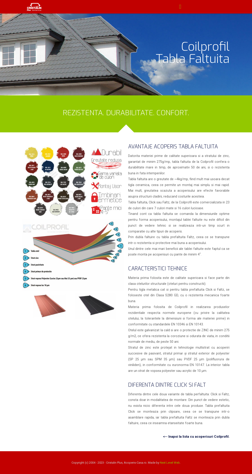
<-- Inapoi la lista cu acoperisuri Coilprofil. (196, 437)
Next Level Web (170, 462)
